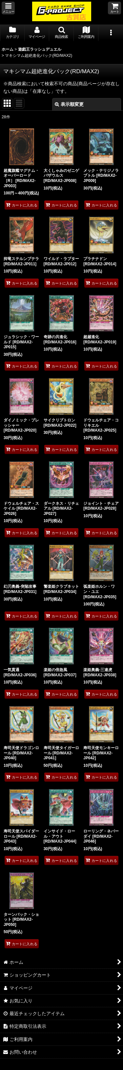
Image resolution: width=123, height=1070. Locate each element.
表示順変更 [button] (69, 104)
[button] (8, 8)
